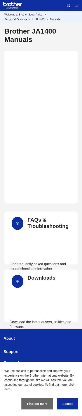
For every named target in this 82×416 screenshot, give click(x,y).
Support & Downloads (17, 19)
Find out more (37, 404)
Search (68, 5)
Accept (67, 404)
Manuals (55, 19)
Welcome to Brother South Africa (23, 14)
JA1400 (39, 19)
